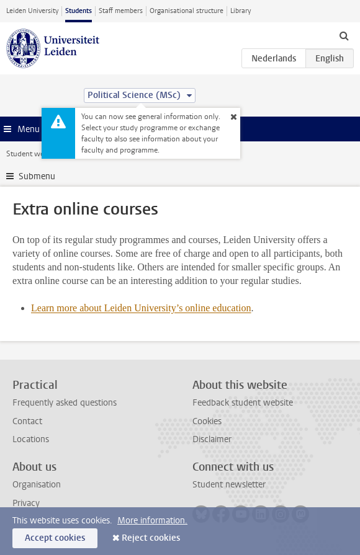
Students (78, 11)
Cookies (207, 421)
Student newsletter (229, 485)
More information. (152, 520)
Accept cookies (55, 538)
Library (240, 11)
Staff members (121, 11)
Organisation (36, 485)
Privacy (26, 503)
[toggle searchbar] (344, 35)
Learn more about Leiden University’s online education (141, 308)
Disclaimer (212, 439)
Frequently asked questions (64, 403)
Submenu (37, 176)
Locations (30, 439)
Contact (27, 421)
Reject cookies (151, 538)
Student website (33, 154)
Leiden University (32, 11)
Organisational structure (186, 11)
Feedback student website (242, 403)
